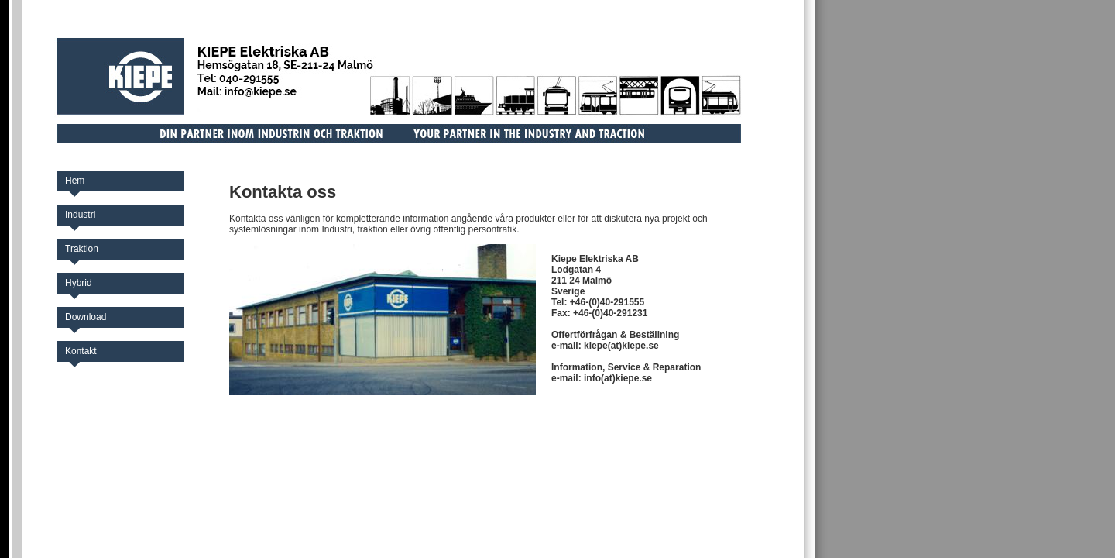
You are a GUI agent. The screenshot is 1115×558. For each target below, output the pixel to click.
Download (85, 317)
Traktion (81, 248)
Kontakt (81, 351)
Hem (74, 180)
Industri (80, 214)
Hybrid (78, 282)
